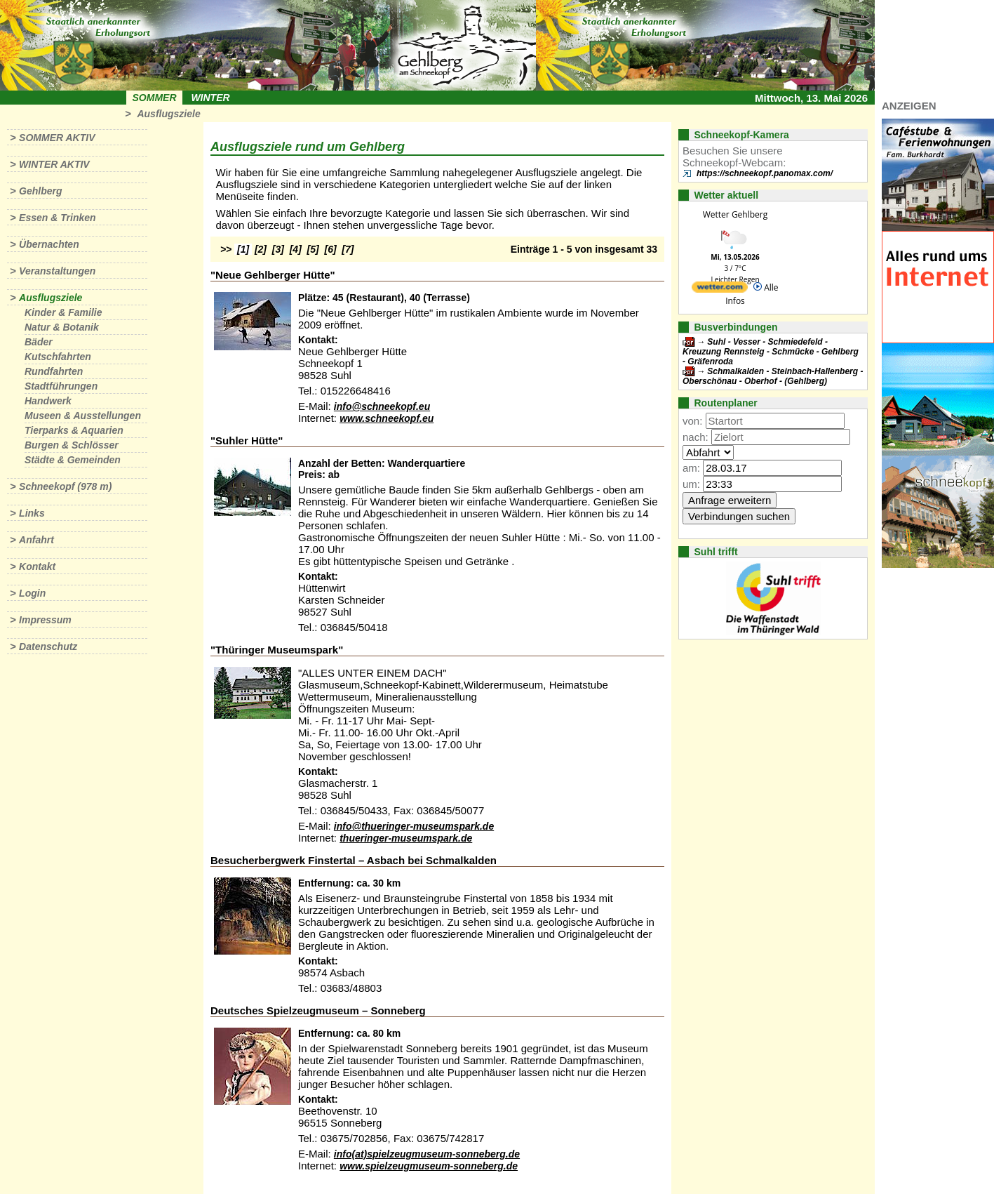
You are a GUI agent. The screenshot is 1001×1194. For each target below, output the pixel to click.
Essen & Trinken (57, 217)
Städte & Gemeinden (73, 459)
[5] (313, 249)
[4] (295, 249)
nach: (695, 437)
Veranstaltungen (57, 271)
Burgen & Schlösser (72, 445)
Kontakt (37, 566)
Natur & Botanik (62, 327)
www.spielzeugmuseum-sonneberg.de (429, 1166)
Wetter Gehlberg (735, 214)
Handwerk (48, 400)
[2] (260, 249)
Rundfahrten (54, 371)
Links (32, 513)
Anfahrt (36, 539)
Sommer (155, 97)
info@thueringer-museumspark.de (414, 826)
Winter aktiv (54, 164)
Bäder (39, 341)
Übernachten (49, 244)
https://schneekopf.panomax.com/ (765, 173)
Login (32, 593)
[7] (347, 249)
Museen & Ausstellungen (83, 415)
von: (692, 421)
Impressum (45, 619)
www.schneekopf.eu (387, 418)
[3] (278, 249)
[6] (331, 249)
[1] (243, 249)
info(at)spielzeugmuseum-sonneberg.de (427, 1154)
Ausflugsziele (168, 113)
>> (225, 249)
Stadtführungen (61, 386)
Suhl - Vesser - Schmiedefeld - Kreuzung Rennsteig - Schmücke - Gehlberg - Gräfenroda (771, 351)
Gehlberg (40, 191)
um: (691, 484)
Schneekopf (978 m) (65, 486)
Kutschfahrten (58, 356)
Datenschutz (48, 646)
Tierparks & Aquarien (74, 430)
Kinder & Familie (63, 312)
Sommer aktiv (57, 137)
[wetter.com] (720, 290)
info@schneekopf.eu (382, 406)
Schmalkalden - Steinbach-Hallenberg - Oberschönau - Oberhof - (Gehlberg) (773, 376)
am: (691, 468)
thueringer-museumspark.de (406, 838)
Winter (210, 97)
